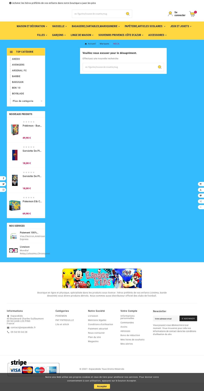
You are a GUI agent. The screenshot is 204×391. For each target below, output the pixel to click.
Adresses (125, 339)
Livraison (93, 324)
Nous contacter (96, 341)
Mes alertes (126, 352)
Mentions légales (97, 328)
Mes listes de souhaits (132, 348)
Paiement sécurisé (98, 337)
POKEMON (61, 324)
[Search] (127, 18)
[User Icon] (177, 18)
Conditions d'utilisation (100, 333)
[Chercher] (98, 18)
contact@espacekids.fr (23, 336)
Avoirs (123, 335)
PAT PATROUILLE (65, 328)
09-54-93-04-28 (19, 340)
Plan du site (94, 345)
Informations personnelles (127, 325)
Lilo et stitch (62, 333)
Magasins (93, 350)
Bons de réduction (130, 344)
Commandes (127, 331)
